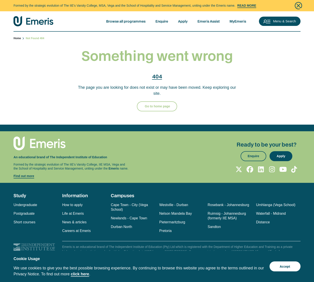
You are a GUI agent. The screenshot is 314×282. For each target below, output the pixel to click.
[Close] (298, 6)
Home (19, 38)
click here (80, 274)
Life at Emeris (73, 213)
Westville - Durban (173, 205)
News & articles (74, 222)
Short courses (24, 222)
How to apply (72, 205)
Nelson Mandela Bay (175, 213)
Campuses (122, 195)
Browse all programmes (126, 21)
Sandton (214, 227)
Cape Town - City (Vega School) (129, 207)
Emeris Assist (208, 21)
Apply (183, 21)
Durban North (121, 227)
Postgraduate (23, 213)
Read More (246, 5)
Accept (285, 266)
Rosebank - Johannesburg (228, 205)
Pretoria (165, 231)
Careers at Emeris (76, 231)
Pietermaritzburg (172, 222)
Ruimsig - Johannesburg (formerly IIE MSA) (227, 216)
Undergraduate (25, 205)
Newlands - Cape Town (129, 218)
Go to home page (157, 106)
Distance (263, 222)
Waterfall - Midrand (271, 213)
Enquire (161, 21)
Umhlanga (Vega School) (275, 205)
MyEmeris (238, 21)
